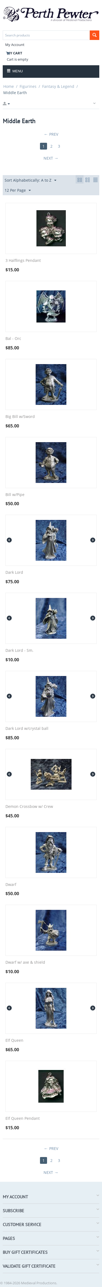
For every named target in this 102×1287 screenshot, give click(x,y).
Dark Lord (14, 572)
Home (8, 86)
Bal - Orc (13, 338)
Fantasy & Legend (58, 86)
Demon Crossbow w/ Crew (29, 806)
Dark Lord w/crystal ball (26, 728)
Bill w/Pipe (14, 494)
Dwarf (10, 884)
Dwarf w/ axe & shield (25, 962)
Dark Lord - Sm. (19, 650)
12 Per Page (18, 190)
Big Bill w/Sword (20, 416)
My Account (14, 44)
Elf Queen (14, 1040)
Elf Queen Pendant (22, 1118)
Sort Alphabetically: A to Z (30, 180)
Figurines (28, 86)
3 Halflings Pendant (23, 260)
